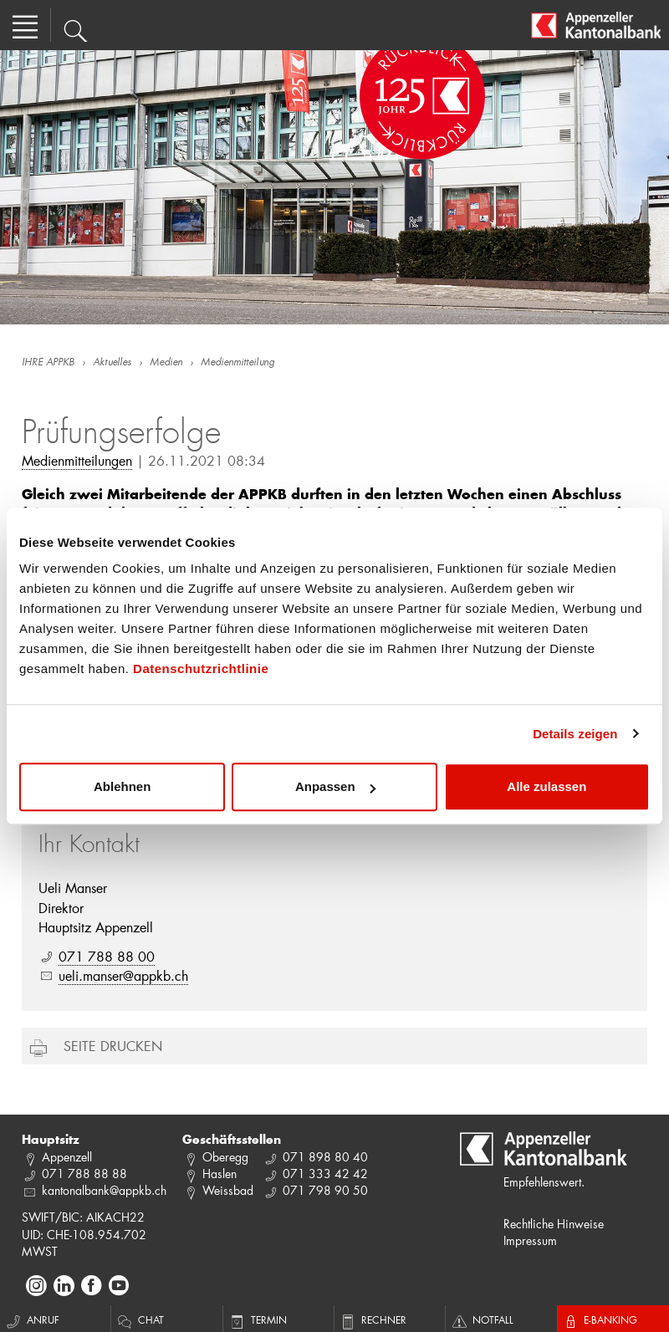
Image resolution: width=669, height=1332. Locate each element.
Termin (257, 1319)
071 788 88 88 (84, 1173)
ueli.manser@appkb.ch (123, 975)
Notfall (481, 1319)
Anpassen (335, 786)
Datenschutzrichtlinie (200, 668)
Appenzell (67, 1157)
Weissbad (227, 1190)
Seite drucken (113, 1045)
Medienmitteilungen (77, 460)
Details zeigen (575, 734)
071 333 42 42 (325, 1173)
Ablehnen (122, 786)
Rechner (372, 1319)
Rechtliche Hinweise (553, 1224)
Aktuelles (112, 363)
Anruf (31, 1319)
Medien (166, 363)
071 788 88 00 (107, 956)
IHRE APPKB (48, 363)
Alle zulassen (546, 786)
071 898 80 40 (325, 1157)
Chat (139, 1319)
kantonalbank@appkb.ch (104, 1190)
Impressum (530, 1240)
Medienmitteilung (237, 363)
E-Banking (599, 1319)
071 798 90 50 (325, 1190)
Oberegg (225, 1157)
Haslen (219, 1173)
